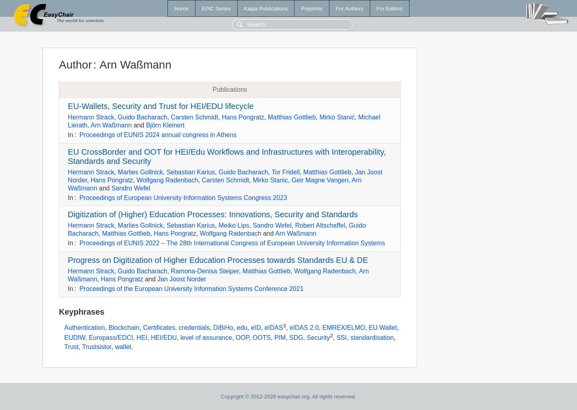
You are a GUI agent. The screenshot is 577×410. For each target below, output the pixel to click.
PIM (280, 338)
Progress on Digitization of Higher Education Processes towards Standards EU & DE (218, 260)
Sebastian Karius (191, 172)
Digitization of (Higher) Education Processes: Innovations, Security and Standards (213, 214)
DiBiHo (223, 327)
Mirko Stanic (270, 180)
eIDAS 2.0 (304, 327)
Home (181, 9)
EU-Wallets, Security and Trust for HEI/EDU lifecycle (161, 106)
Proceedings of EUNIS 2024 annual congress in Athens (157, 134)
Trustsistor (96, 346)
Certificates (159, 327)
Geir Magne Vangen (320, 180)
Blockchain (124, 327)
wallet (123, 346)
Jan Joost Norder (181, 279)
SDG (296, 338)
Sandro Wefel (130, 188)
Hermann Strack (91, 117)
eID (256, 327)
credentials (194, 327)
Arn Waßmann (111, 125)
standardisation (372, 338)
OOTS (261, 338)
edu (242, 327)
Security (318, 338)
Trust (71, 346)
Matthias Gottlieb (292, 117)
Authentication (84, 327)
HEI (142, 338)
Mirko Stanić (337, 117)
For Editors (390, 9)
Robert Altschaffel (320, 225)
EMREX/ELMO (344, 327)
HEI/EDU (164, 338)
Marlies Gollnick (140, 172)
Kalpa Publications (266, 9)
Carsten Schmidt (194, 117)
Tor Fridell (286, 172)
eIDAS (273, 327)
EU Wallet (383, 327)
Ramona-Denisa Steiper (205, 271)
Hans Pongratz (243, 117)
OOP (242, 338)
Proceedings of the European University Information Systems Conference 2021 (191, 288)
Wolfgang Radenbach (167, 180)
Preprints (311, 9)
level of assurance (206, 338)
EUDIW (74, 338)
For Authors (349, 9)
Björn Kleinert (165, 125)
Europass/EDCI (111, 338)
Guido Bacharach (142, 117)
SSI (342, 338)
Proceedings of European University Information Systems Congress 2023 (183, 197)
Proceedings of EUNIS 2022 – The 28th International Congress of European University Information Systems (232, 243)
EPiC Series (216, 9)
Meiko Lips (233, 225)
